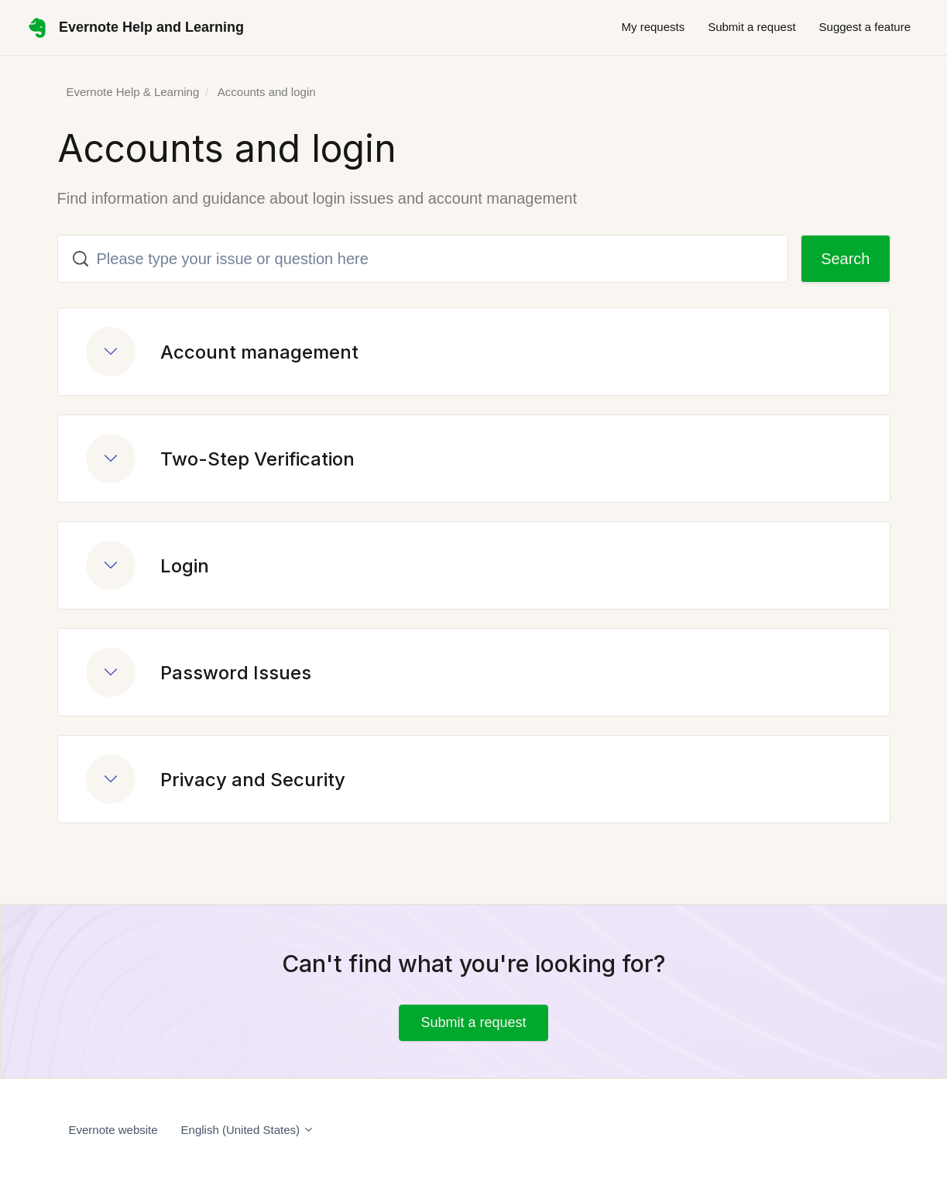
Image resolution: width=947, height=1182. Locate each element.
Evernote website (113, 1129)
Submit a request (751, 26)
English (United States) (248, 1129)
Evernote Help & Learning (133, 91)
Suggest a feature (865, 26)
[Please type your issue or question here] (423, 259)
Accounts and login (267, 91)
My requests (653, 26)
